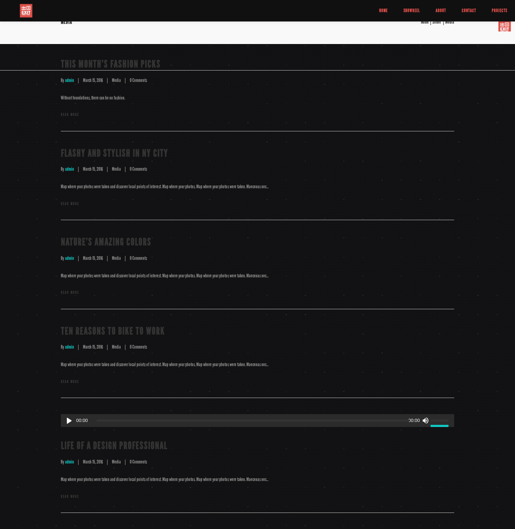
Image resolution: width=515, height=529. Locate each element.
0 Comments (138, 80)
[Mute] (425, 420)
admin (69, 80)
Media (116, 80)
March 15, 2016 (93, 80)
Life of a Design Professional (114, 446)
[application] (257, 420)
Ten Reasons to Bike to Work (113, 331)
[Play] (69, 420)
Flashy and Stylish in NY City (114, 153)
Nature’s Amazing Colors (106, 242)
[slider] (253, 420)
